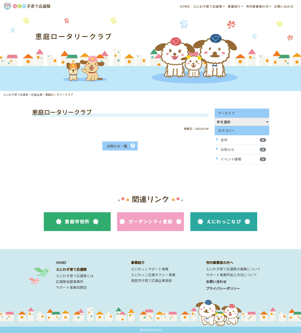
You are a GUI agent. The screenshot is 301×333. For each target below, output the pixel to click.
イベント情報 (243, 159)
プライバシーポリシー (223, 288)
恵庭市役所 (77, 221)
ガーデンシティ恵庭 (150, 221)
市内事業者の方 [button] (257, 6)
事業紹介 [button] (234, 6)
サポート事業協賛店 (71, 287)
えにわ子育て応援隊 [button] (207, 6)
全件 (243, 139)
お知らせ (243, 149)
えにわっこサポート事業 (150, 268)
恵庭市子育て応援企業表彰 (151, 280)
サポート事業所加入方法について (231, 274)
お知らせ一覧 (117, 146)
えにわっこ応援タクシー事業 (153, 274)
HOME (185, 6)
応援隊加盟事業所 (69, 281)
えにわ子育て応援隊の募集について (233, 268)
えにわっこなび (224, 221)
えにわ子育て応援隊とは (75, 275)
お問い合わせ (284, 6)
